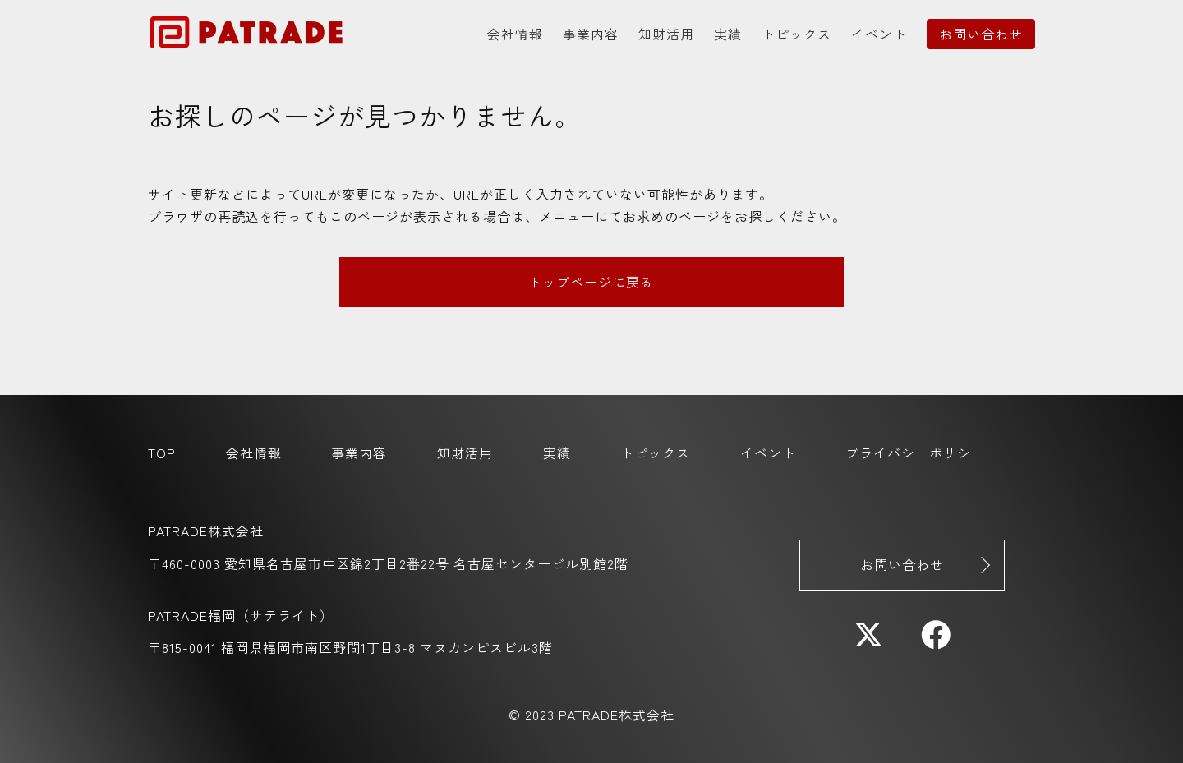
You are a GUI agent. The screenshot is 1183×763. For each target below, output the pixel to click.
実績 (728, 34)
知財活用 (666, 34)
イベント (879, 34)
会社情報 (515, 34)
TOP (162, 452)
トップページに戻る (591, 282)
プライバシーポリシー (915, 452)
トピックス (796, 34)
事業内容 (591, 34)
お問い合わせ (981, 34)
